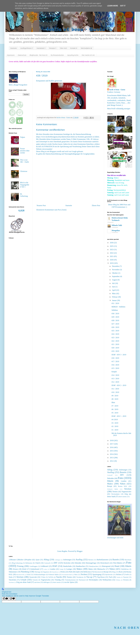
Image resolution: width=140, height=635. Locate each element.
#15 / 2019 (115, 368)
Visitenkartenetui (70, 580)
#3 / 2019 (115, 423)
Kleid (24, 569)
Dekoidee (110, 478)
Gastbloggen (34, 566)
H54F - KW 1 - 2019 (119, 416)
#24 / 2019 (115, 334)
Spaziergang (97, 574)
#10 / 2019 (115, 392)
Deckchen (66, 563)
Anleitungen (123, 470)
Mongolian (116, 230)
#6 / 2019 (115, 409)
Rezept (109, 486)
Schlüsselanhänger (39, 574)
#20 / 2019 (115, 348)
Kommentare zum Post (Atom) (55, 210)
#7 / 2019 (115, 406)
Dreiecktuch (104, 563)
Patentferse (55, 572)
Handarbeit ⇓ (41, 48)
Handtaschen (80, 566)
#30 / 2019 (115, 313)
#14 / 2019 (115, 375)
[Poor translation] (12, 598)
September (116, 276)
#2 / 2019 (115, 426)
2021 (112, 256)
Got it (122, 6)
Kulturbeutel (35, 569)
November (116, 270)
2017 (112, 444)
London (123, 481)
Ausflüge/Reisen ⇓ (26, 48)
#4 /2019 (115, 419)
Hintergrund (106, 566)
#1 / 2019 (115, 430)
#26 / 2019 (115, 327)
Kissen (15, 569)
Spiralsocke (108, 574)
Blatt (113, 402)
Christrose (23, 171)
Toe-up (89, 577)
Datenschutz (22, 55)
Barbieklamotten (102, 560)
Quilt (78, 572)
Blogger (79, 551)
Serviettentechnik (67, 574)
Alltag (109, 469)
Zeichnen (11, 582)
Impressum (11, 55)
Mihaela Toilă (117, 225)
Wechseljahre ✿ (86, 48)
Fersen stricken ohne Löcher (24, 151)
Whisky (118, 580)
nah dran (37, 582)
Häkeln (110, 481)
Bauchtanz (128, 560)
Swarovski (33, 577)
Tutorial (125, 577)
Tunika (118, 577)
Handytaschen (93, 566)
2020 (112, 260)
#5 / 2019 (115, 413)
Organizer (46, 572)
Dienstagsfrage (91, 563)
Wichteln (126, 580)
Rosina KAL (122, 486)
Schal (28, 574)
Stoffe (127, 574)
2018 (112, 440)
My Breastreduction (57, 55)
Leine (45, 569)
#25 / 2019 (115, 331)
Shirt (75, 574)
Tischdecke (79, 577)
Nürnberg (25, 572)
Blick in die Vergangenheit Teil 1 (24, 185)
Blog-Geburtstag (17, 563)
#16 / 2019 (115, 365)
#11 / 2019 (115, 389)
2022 (112, 253)
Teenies (115, 492)
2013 (112, 458)
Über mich (63, 48)
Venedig (58, 580)
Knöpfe (114, 372)
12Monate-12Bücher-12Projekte (20, 560)
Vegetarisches (126, 492)
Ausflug (110, 472)
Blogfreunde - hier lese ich (38, 55)
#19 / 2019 (115, 351)
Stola (10, 577)
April (114, 290)
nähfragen (46, 582)
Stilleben (115, 310)
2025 (112, 246)
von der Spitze (69, 582)
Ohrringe (37, 572)
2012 (112, 461)
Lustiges (69, 569)
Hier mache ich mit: (88, 55)
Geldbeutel (44, 566)
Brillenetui (28, 563)
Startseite (13, 48)
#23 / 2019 (115, 337)
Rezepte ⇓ (52, 48)
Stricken (127, 489)
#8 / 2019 (115, 399)
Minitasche (101, 569)
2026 (112, 243)
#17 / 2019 (115, 361)
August (114, 280)
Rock (121, 572)
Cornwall (109, 475)
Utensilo (35, 580)
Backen (90, 560)
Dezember (116, 266)
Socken (84, 574)
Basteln (123, 472)
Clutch (37, 563)
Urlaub (23, 580)
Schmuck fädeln (112, 489)
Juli (113, 283)
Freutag (20, 566)
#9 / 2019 (115, 396)
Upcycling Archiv (72, 55)
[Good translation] (5, 598)
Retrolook (98, 572)
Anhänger (57, 560)
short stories (122, 496)
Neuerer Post (41, 205)
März (114, 293)
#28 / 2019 (115, 320)
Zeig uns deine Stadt (23, 582)
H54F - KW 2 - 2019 (119, 385)
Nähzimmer (13, 572)
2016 (112, 447)
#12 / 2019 (115, 382)
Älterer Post (96, 205)
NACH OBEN (127, 627)
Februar (115, 297)
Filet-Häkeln (117, 563)
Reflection (87, 572)
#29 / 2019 (115, 317)
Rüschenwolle (20, 574)
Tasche (59, 577)
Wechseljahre (115, 494)
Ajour (37, 560)
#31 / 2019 (115, 303)
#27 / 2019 (115, 324)
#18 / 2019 (115, 358)
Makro (110, 484)
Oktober (115, 273)
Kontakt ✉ (73, 48)
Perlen (62, 572)
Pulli (70, 572)
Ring (113, 572)
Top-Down (101, 577)
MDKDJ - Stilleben (118, 307)
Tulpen (22, 137)
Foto (120, 478)
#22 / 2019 (115, 341)
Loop (61, 569)
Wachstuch (82, 580)
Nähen (122, 484)
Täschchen (12, 580)
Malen (90, 569)
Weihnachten (107, 580)
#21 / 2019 (115, 344)
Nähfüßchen (125, 569)
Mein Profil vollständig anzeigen (118, 109)
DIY (122, 475)
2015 (112, 451)
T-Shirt (43, 577)
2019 (112, 263)
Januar (114, 300)
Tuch (110, 577)
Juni (113, 287)
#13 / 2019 (115, 378)
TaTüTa (50, 577)
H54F (54, 566)
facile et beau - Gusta (117, 90)
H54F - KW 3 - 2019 (119, 355)
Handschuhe (67, 566)
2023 (112, 249)
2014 (112, 454)
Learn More (112, 6)
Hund (117, 566)
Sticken (118, 574)
